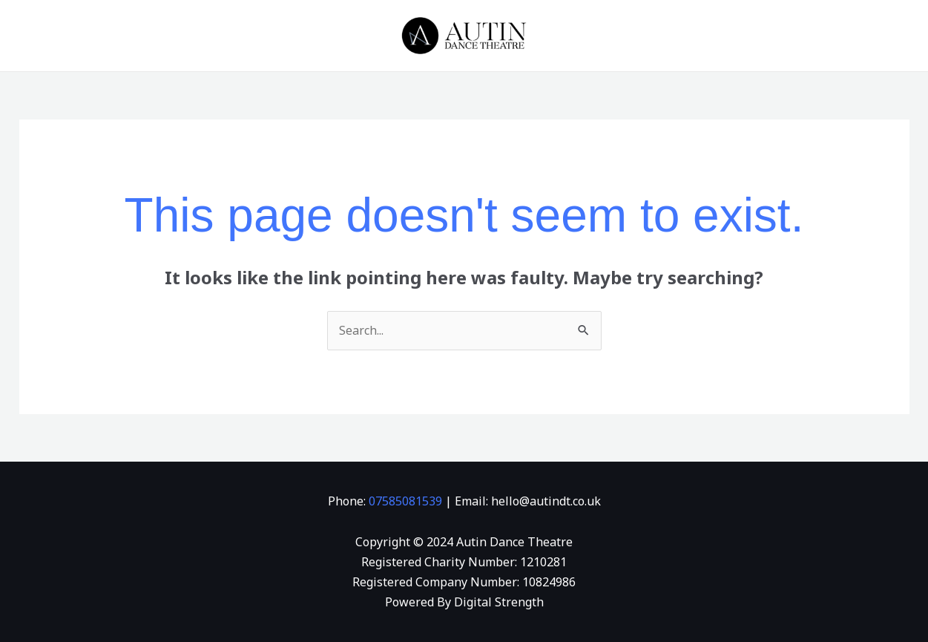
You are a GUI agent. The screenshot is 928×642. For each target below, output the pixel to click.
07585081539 (405, 501)
